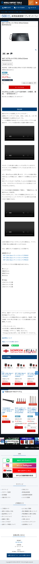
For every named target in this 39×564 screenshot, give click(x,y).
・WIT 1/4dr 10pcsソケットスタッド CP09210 (15, 260)
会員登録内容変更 (27, 495)
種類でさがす (7, 7)
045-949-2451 (18, 542)
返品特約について (7, 338)
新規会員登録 (26, 492)
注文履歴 (4, 495)
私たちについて (26, 516)
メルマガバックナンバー (29, 522)
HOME (2, 12)
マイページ (5, 489)
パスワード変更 (6, 492)
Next (36, 439)
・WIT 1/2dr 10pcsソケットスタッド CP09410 (15, 255)
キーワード (33, 7)
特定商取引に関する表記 (29, 514)
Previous (2, 441)
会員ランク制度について (9, 524)
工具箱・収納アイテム (20, 12)
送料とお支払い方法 (7, 511)
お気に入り (25, 489)
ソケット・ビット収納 (32, 12)
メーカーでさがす (20, 7)
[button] (37, 373)
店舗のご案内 (5, 519)
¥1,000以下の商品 (8, 100)
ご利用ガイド (5, 508)
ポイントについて (7, 516)
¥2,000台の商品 (31, 100)
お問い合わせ (26, 519)
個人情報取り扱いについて (29, 511)
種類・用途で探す (9, 12)
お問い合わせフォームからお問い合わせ (19, 555)
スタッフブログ (6, 522)
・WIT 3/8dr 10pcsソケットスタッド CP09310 (15, 257)
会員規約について (27, 524)
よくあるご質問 (26, 508)
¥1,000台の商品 (19, 100)
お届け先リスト (6, 497)
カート (36, 2)
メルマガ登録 (26, 497)
